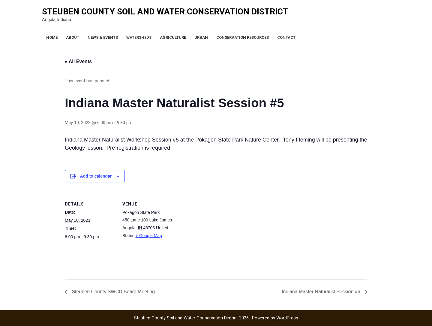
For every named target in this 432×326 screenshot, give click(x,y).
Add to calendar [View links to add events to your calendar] (96, 176)
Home (52, 37)
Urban (201, 37)
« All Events (78, 61)
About (72, 37)
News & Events (103, 37)
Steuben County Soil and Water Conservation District (165, 12)
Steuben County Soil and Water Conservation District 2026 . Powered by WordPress (216, 318)
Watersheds (139, 37)
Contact (286, 37)
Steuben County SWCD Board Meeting (112, 291)
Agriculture (173, 37)
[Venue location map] (211, 233)
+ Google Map (149, 235)
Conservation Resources (242, 37)
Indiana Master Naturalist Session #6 (322, 291)
